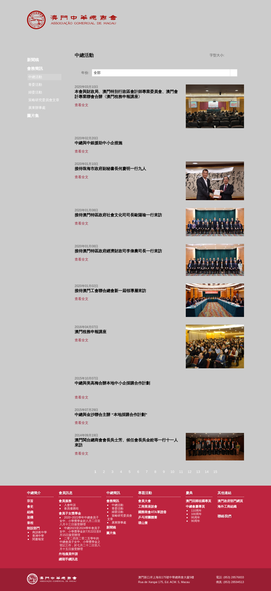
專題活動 (135, 40)
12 (189, 472)
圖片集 (33, 115)
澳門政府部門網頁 (230, 501)
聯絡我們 (233, 40)
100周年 (196, 514)
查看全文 (81, 105)
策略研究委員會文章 (43, 100)
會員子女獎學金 (70, 513)
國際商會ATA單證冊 (152, 512)
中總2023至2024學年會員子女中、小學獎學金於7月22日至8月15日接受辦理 (80, 531)
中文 (222, 8)
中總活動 (117, 505)
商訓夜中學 (39, 532)
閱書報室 (38, 539)
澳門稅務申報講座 (90, 331)
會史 (30, 506)
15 (215, 472)
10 (172, 472)
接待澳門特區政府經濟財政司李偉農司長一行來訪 (118, 251)
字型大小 (236, 55)
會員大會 (144, 501)
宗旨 (30, 501)
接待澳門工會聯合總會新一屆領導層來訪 (110, 290)
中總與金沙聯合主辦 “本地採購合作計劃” (111, 414)
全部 (97, 73)
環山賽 (143, 523)
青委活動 (35, 85)
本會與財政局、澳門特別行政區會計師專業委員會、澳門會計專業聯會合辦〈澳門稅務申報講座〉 (126, 94)
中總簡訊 (103, 40)
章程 (30, 523)
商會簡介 (38, 40)
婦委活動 (35, 92)
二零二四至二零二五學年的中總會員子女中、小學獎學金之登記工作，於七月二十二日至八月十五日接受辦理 (80, 543)
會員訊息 (70, 40)
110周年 (196, 510)
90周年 (195, 520)
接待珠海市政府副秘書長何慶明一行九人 (110, 168)
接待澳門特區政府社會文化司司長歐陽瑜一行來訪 (118, 215)
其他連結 (200, 40)
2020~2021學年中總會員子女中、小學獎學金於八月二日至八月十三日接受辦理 (80, 521)
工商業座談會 (147, 506)
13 (198, 472)
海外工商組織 (227, 506)
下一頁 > (225, 471)
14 (207, 472)
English (237, 8)
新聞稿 (33, 59)
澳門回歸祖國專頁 (198, 501)
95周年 (195, 517)
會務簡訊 (35, 68)
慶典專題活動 (168, 40)
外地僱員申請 (68, 554)
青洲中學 (38, 535)
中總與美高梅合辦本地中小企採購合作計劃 (112, 383)
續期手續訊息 (68, 559)
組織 (30, 512)
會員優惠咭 (71, 508)
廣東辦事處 (37, 108)
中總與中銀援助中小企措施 (98, 143)
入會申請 (70, 505)
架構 (30, 517)
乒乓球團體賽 (147, 517)
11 (181, 472)
